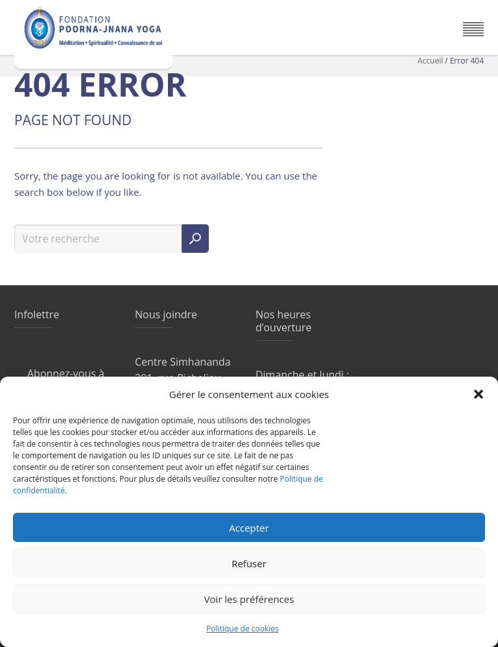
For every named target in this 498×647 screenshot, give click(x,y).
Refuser (249, 563)
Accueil (430, 60)
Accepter (248, 527)
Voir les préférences (249, 599)
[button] (478, 394)
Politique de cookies (242, 628)
